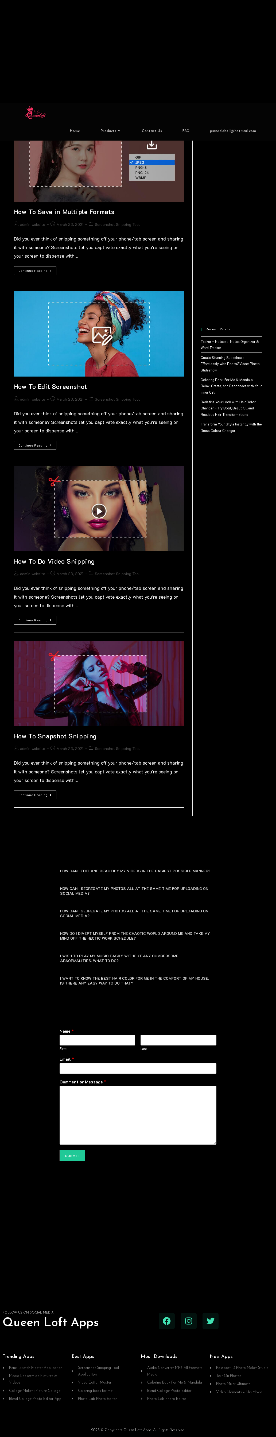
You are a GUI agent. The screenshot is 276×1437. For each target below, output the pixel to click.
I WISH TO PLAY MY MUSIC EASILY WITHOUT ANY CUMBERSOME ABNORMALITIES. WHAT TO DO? (119, 958)
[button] (138, 870)
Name (67, 1030)
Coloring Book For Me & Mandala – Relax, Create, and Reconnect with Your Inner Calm (231, 385)
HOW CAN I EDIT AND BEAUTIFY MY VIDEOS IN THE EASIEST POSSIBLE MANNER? (135, 870)
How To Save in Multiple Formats (64, 211)
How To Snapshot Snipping (55, 736)
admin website (32, 224)
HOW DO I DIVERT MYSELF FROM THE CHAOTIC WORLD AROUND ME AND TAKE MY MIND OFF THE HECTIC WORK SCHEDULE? (135, 935)
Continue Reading (37, 269)
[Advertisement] (138, 51)
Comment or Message (83, 1081)
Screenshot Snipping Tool (117, 224)
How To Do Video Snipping (54, 561)
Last (144, 1049)
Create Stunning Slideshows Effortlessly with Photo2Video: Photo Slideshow (230, 363)
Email (67, 1059)
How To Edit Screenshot (50, 386)
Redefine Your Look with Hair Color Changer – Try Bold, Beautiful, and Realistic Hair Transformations (228, 408)
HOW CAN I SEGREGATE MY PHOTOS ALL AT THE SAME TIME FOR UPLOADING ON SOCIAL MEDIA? (134, 891)
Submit (72, 1155)
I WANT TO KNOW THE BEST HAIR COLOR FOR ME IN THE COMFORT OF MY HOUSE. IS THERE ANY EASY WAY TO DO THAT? (134, 980)
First (63, 1049)
